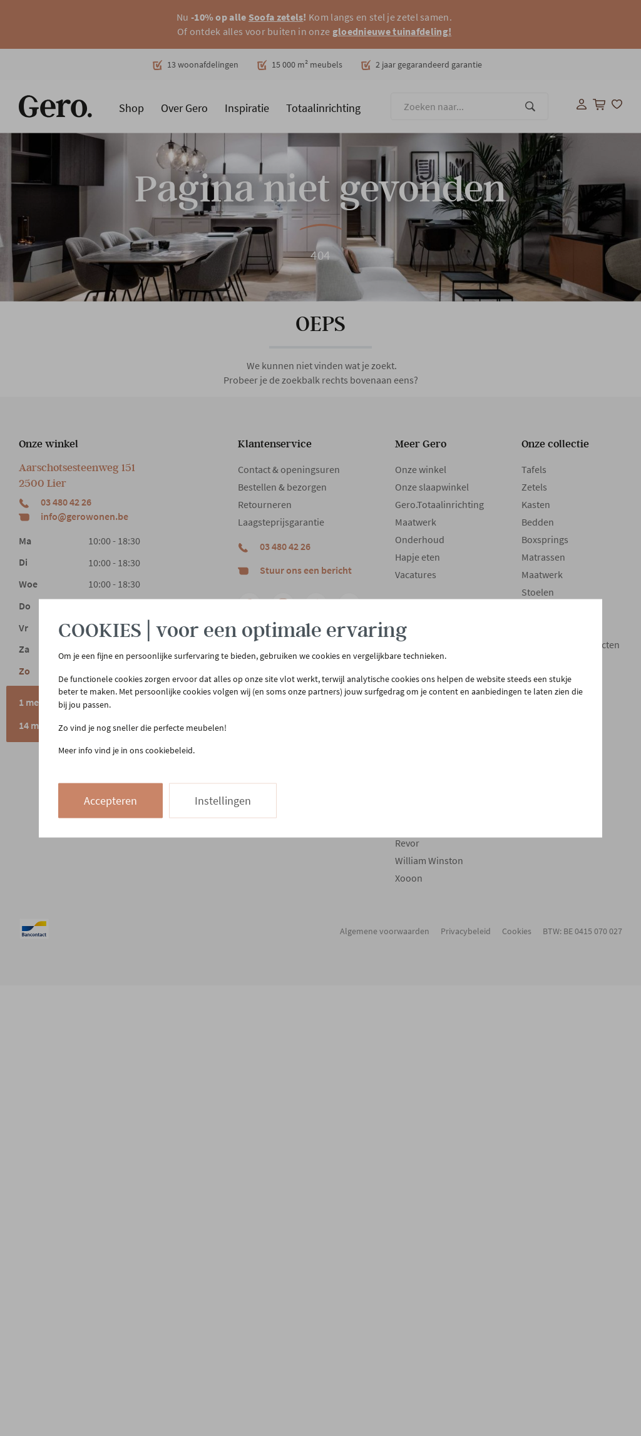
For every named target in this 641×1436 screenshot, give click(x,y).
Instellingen (223, 800)
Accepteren (110, 800)
